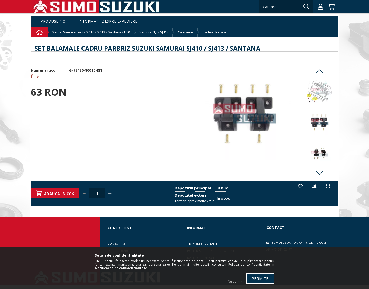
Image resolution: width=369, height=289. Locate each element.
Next (319, 173)
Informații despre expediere (108, 21)
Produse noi (53, 21)
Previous (319, 71)
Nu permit (235, 281)
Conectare (116, 243)
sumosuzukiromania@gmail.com (299, 242)
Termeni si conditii (202, 243)
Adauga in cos (59, 193)
